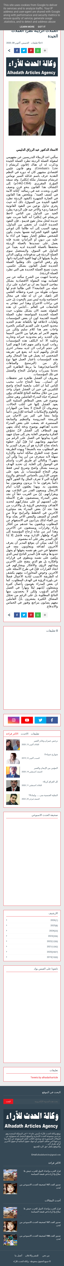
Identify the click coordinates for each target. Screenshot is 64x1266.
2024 (53, 931)
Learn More (27, 26)
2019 (52, 957)
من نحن (45, 1255)
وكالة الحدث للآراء (21, 1261)
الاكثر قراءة (12, 733)
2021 (52, 946)
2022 (52, 941)
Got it (42, 26)
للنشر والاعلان (31, 1255)
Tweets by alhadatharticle (44, 1077)
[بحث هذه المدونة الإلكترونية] (36, 1101)
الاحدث (24, 733)
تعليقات (35, 733)
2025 (54, 925)
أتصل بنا (18, 1255)
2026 (54, 920)
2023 (53, 936)
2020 (52, 952)
